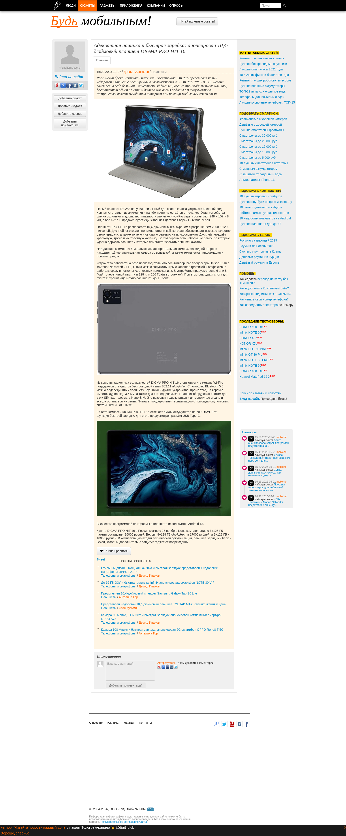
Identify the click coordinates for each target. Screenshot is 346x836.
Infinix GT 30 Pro (251, 354)
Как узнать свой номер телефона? (264, 299)
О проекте (96, 722)
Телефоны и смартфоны (118, 575)
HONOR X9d (248, 338)
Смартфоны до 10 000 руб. (258, 152)
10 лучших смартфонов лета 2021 (263, 163)
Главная (102, 60)
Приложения (131, 5)
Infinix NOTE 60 (250, 332)
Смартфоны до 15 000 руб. (258, 146)
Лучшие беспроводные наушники (263, 64)
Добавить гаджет (70, 106)
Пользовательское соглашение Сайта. (124, 821)
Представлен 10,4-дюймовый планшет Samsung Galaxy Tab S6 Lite (149, 593)
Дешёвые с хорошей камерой (260, 124)
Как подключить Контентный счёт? (264, 288)
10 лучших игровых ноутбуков (260, 196)
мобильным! (101, 20)
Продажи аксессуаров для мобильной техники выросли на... (266, 487)
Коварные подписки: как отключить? (265, 294)
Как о (243, 305)
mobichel (281, 437)
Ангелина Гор (128, 597)
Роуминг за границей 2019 (258, 240)
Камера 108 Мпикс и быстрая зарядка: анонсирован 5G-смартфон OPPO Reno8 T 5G (162, 629)
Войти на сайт (69, 76)
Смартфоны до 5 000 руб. (257, 157)
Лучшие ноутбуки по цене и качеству (265, 202)
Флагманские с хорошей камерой (263, 119)
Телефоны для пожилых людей (261, 97)
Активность (249, 432)
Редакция (128, 722)
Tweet (101, 559)
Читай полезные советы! (197, 21)
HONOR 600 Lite (251, 327)
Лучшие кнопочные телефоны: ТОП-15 (267, 102)
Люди (71, 5)
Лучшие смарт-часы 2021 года (261, 69)
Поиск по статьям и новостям (260, 393)
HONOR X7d (248, 343)
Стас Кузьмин (128, 608)
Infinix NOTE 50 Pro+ (254, 360)
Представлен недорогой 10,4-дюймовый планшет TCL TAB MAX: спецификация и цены (163, 604)
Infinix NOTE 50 (250, 365)
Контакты (145, 722)
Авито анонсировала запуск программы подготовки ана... (268, 443)
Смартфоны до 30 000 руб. (258, 135)
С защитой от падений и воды (260, 174)
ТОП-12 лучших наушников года (262, 91)
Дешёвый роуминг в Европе (259, 262)
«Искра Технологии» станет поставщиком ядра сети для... (269, 457)
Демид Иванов (149, 575)
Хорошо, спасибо (15, 833)
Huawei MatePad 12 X (254, 376)
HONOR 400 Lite (251, 371)
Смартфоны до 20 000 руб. (258, 141)
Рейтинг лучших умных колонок (261, 58)
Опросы (176, 5)
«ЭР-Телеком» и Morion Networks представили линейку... (265, 502)
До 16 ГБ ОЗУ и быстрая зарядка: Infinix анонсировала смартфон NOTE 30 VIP (157, 582)
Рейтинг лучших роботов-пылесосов (265, 80)
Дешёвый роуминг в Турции (259, 257)
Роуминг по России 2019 (256, 246)
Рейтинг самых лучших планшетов (264, 213)
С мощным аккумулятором (258, 168)
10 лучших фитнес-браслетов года (264, 75)
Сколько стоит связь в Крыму (260, 251)
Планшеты (159, 72)
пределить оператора (262, 305)
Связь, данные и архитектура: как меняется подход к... (265, 472)
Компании (156, 5)
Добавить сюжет (70, 98)
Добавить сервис (70, 113)
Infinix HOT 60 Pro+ (253, 349)
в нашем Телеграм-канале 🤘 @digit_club (100, 827)
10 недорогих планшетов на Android (265, 218)
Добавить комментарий (126, 685)
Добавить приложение (70, 123)
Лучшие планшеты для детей (260, 224)
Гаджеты (107, 5)
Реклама (112, 722)
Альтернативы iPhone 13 (257, 179)
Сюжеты (87, 5)
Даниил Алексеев (136, 72)
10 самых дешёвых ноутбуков (260, 207)
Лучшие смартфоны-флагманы (261, 130)
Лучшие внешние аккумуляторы (262, 86)
